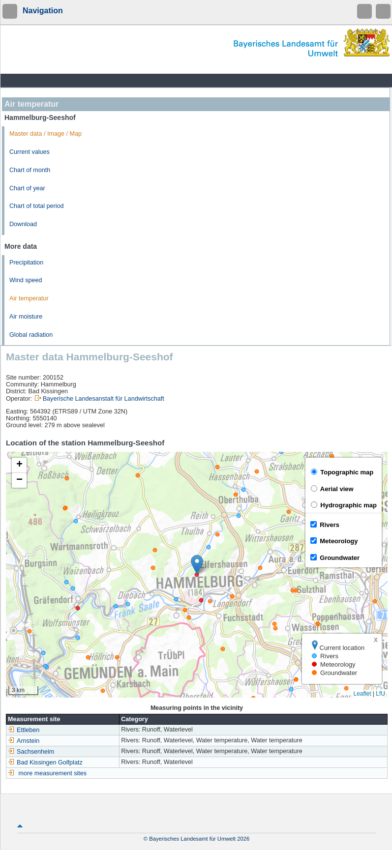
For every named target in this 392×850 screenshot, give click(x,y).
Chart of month (29, 170)
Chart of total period (36, 206)
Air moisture (25, 316)
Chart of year (27, 188)
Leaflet (362, 693)
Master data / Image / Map (45, 133)
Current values (29, 151)
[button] (197, 565)
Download (23, 224)
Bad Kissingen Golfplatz (45, 762)
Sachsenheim (31, 751)
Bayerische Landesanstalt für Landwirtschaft (103, 398)
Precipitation (26, 262)
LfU (380, 693)
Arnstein (23, 740)
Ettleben (23, 730)
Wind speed (25, 280)
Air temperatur (29, 298)
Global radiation (31, 334)
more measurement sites (53, 773)
